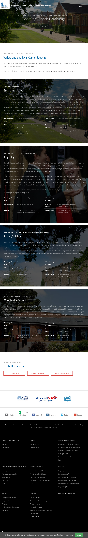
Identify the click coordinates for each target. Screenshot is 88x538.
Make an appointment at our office (41, 510)
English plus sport (63, 471)
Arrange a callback (38, 373)
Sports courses (6, 477)
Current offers (34, 447)
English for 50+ (63, 487)
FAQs (59, 460)
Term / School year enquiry (38, 501)
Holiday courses (7, 471)
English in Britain (4, 4)
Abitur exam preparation (9, 474)
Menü (83, 6)
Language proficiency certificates (68, 450)
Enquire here (14, 373)
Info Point (5, 493)
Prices (31, 6)
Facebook (39, 415)
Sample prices (34, 444)
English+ (61, 467)
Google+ (80, 415)
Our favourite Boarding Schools (58, 15)
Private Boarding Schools (38, 474)
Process (4, 504)
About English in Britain (18, 6)
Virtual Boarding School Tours (39, 471)
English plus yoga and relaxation (68, 484)
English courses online (66, 493)
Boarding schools (38, 15)
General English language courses (68, 444)
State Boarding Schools (37, 477)
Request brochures (36, 507)
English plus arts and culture (67, 480)
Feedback (5, 510)
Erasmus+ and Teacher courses (67, 457)
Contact (33, 493)
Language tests (6, 501)
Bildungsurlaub (63, 454)
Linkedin (11, 415)
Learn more (69, 535)
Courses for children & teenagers (14, 467)
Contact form (34, 513)
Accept (79, 535)
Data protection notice (9, 498)
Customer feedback (24, 414)
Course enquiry (35, 498)
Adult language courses (43, 6)
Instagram (52, 415)
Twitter (66, 415)
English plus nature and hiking (67, 477)
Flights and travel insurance (10, 507)
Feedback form (34, 517)
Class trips (5, 480)
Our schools (5, 447)
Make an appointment (62, 373)
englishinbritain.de (23, 15)
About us (4, 444)
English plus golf (63, 474)
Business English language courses (69, 447)
